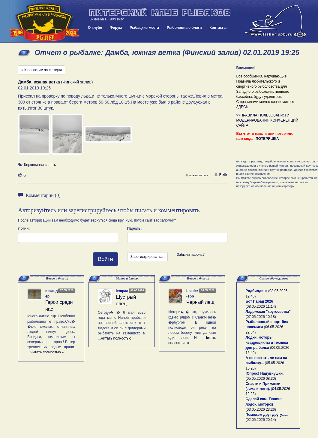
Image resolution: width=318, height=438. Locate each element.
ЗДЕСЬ (242, 107)
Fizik (220, 175)
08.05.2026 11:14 (261, 306)
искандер (51, 293)
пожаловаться (196, 175)
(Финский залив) (55, 82)
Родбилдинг (256, 291)
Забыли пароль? (191, 254)
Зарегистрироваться (147, 257)
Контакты (218, 28)
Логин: (24, 228)
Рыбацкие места (144, 28)
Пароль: (134, 228)
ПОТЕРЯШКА (267, 139)
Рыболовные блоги (184, 28)
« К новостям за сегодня (41, 70)
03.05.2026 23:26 (261, 409)
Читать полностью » (47, 352)
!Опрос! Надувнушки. (265, 373)
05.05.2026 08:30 (261, 378)
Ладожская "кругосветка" (268, 312)
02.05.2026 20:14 (261, 420)
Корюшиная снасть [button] (40, 165)
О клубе (95, 28)
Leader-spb (192, 293)
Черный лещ (200, 302)
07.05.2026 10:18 (261, 317)
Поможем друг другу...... (267, 414)
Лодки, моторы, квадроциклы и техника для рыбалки (267, 342)
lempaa (122, 291)
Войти (105, 259)
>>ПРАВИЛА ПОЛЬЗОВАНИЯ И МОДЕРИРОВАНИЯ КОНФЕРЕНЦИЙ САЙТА (267, 120)
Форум (116, 28)
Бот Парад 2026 (259, 301)
